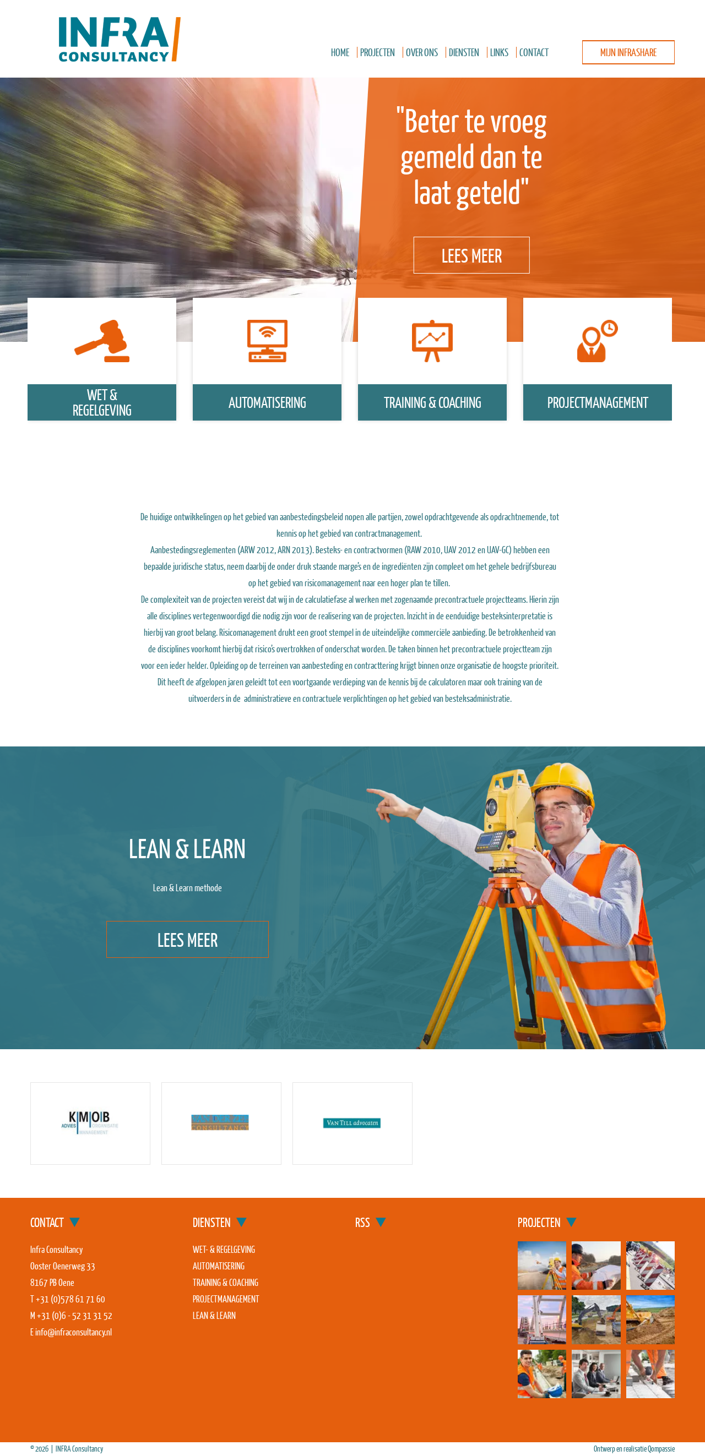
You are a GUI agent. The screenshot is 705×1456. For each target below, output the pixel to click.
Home (340, 52)
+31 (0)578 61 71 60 (70, 1299)
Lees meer (472, 255)
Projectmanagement (597, 402)
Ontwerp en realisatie (621, 1448)
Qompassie (661, 1448)
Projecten (377, 52)
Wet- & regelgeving (224, 1249)
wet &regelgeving (102, 402)
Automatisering (267, 402)
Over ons (422, 52)
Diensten (464, 52)
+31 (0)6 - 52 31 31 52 (74, 1315)
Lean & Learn (214, 1315)
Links (499, 52)
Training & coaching (432, 402)
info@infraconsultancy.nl (73, 1332)
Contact (534, 52)
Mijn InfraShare (628, 52)
